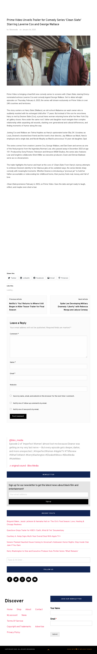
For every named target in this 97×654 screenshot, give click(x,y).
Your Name (55, 608)
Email (53, 619)
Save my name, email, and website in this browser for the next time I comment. (44, 396)
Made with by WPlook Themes (79, 649)
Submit (55, 634)
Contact (39, 609)
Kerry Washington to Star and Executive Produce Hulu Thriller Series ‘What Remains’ (42, 551)
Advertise (39, 626)
